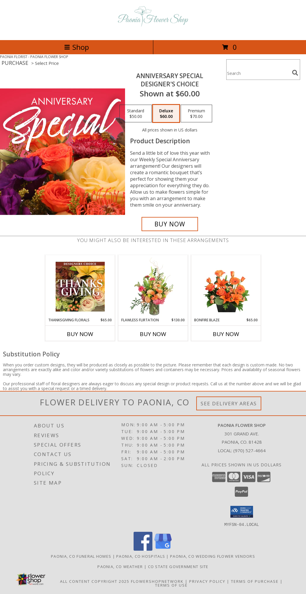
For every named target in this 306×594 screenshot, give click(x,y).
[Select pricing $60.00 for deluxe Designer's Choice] (166, 113)
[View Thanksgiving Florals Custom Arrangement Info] (80, 286)
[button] (241, 512)
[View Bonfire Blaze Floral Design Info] (226, 286)
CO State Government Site (178, 566)
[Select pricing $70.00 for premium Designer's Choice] (196, 113)
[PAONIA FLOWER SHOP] (153, 31)
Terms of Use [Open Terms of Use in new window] (171, 585)
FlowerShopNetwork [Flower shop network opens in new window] (157, 581)
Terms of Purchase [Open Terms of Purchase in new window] (255, 581)
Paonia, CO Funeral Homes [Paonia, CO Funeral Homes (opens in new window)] (81, 556)
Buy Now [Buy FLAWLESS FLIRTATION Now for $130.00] (153, 334)
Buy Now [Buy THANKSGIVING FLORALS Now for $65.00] (80, 334)
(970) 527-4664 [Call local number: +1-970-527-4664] (249, 450)
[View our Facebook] (143, 549)
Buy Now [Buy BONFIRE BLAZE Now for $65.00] (226, 334)
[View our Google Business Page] (163, 549)
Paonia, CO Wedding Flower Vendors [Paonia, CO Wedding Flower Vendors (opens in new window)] (212, 556)
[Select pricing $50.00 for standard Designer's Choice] (136, 113)
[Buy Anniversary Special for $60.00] (170, 224)
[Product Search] (258, 73)
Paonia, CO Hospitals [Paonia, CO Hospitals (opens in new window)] (140, 556)
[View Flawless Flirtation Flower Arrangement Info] (153, 286)
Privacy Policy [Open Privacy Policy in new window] (207, 581)
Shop (76, 47)
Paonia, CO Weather (120, 566)
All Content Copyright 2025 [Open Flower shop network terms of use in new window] (94, 581)
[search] (295, 73)
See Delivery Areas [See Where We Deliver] (229, 403)
